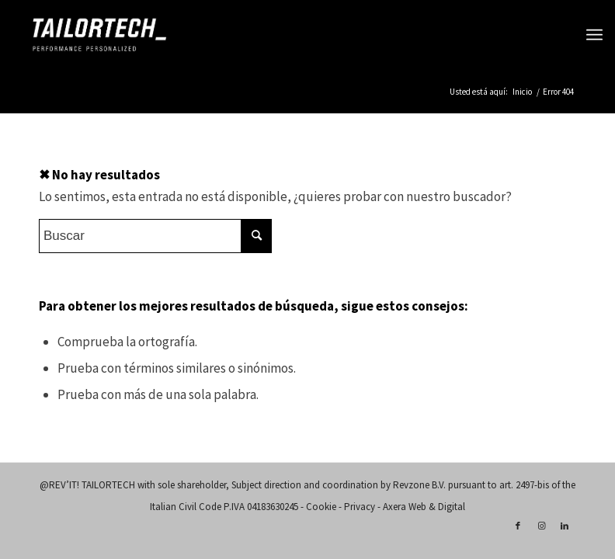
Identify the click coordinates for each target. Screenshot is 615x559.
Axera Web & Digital (424, 506)
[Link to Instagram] (541, 525)
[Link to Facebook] (518, 525)
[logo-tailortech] (99, 35)
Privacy (359, 506)
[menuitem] (594, 35)
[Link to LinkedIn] (564, 525)
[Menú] (594, 35)
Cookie (321, 506)
